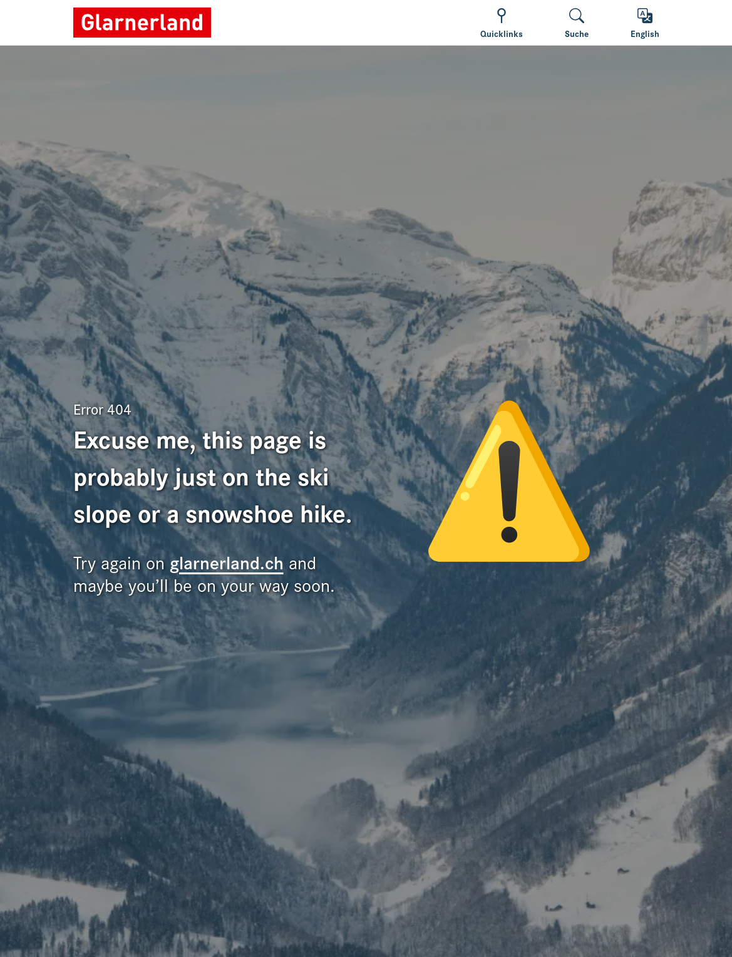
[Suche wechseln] (577, 23)
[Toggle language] (645, 23)
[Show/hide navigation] (501, 23)
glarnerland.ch (227, 561)
